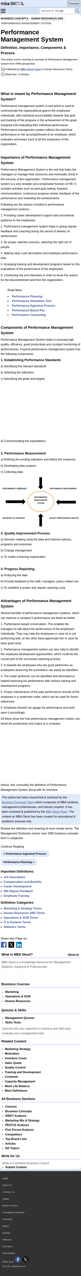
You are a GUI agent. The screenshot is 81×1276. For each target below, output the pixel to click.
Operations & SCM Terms (21, 917)
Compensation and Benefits (23, 881)
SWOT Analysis (15, 1115)
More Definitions (16, 1090)
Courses (73, 3)
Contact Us (8, 1192)
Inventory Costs (16, 1058)
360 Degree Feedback (18, 891)
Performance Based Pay (28, 310)
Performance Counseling (29, 314)
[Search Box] (57, 11)
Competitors (13, 1134)
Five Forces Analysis (19, 1129)
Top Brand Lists (16, 1138)
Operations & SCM (17, 996)
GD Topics (12, 1148)
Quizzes (6, 1233)
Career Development (18, 886)
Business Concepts (18, 1111)
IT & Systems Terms (17, 922)
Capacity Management (20, 1081)
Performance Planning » (18, 862)
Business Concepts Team (18, 802)
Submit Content (16, 1167)
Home (5, 1178)
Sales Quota (13, 1063)
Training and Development (23, 1072)
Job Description (14, 877)
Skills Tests (13, 1022)
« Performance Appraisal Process (24, 853)
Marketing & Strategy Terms (22, 908)
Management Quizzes (19, 1017)
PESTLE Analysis (17, 1125)
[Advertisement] (40, 83)
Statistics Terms (15, 926)
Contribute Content (13, 1212)
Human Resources (18, 1001)
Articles (10, 1143)
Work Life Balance (17, 1086)
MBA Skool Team (30, 69)
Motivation (12, 1053)
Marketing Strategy (18, 1049)
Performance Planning (27, 296)
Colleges (7, 1219)
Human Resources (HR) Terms (24, 913)
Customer (11, 1076)
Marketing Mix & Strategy (22, 1120)
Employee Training (16, 895)
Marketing (12, 991)
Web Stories (8, 1253)
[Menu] (4, 11)
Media (5, 1226)
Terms (5, 1199)
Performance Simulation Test (31, 300)
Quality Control (15, 1067)
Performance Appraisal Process (33, 305)
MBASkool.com (18, 1266)
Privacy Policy (10, 1206)
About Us (73, 954)
